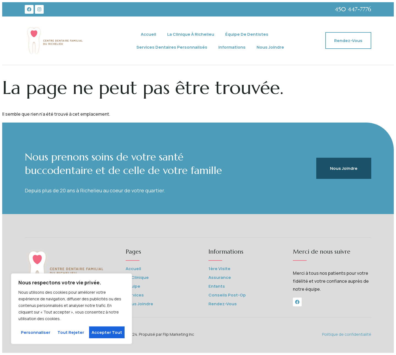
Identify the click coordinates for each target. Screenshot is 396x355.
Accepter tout (107, 332)
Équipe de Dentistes (246, 34)
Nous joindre (270, 47)
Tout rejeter (70, 332)
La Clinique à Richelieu (190, 34)
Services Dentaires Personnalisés (171, 47)
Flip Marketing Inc (179, 334)
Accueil (148, 34)
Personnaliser (35, 332)
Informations (232, 47)
